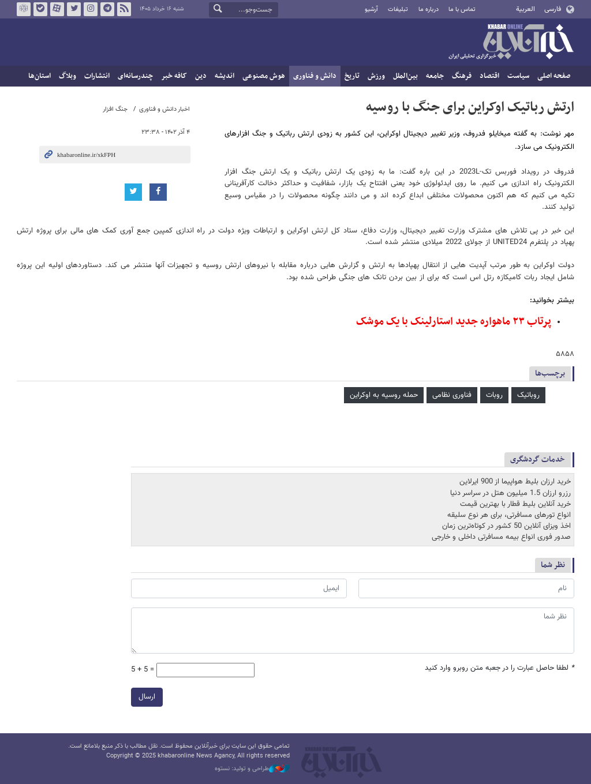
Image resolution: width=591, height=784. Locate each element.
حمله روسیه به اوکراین (384, 395)
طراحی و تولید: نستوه (252, 769)
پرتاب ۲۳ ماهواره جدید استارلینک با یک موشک (453, 322)
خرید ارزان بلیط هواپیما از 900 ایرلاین (515, 481)
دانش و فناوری (314, 76)
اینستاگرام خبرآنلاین (90, 9)
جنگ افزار (115, 109)
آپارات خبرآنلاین (57, 9)
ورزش (376, 76)
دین (201, 76)
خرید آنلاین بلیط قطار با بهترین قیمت (515, 504)
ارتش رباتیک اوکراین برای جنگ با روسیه (470, 107)
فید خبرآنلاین (124, 9)
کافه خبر (174, 76)
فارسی (552, 9)
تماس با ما (462, 9)
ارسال (147, 697)
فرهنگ (462, 76)
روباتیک (528, 395)
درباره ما (428, 9)
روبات (494, 395)
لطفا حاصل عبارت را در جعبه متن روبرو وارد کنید (499, 668)
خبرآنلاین (510, 43)
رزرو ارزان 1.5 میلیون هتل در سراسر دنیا (510, 493)
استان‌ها (39, 76)
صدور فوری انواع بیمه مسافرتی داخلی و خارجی (501, 537)
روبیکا (23, 9)
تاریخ (352, 76)
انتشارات (97, 76)
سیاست (518, 76)
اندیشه (224, 76)
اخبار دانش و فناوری (164, 109)
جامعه (435, 76)
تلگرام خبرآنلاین (107, 9)
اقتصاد (489, 76)
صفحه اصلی (553, 76)
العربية (525, 9)
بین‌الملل (405, 76)
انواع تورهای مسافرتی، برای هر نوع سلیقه (509, 515)
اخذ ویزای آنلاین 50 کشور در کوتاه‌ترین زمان (506, 526)
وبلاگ (67, 76)
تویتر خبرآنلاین (74, 9)
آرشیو (371, 9)
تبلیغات (398, 9)
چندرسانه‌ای (135, 76)
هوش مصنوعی (263, 76)
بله (40, 9)
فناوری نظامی (452, 395)
